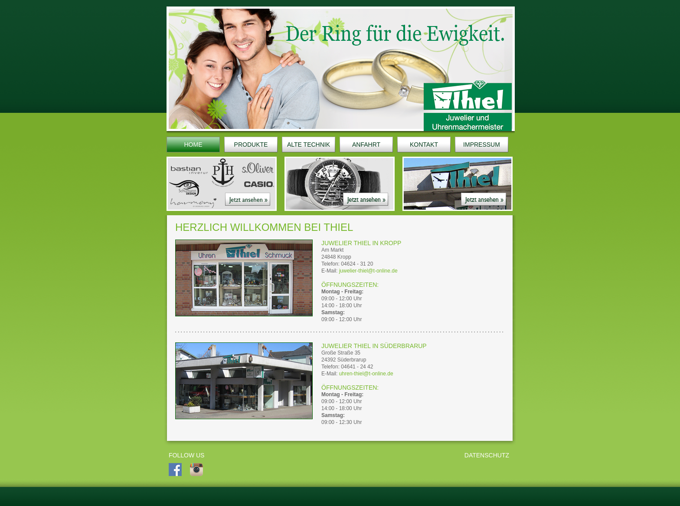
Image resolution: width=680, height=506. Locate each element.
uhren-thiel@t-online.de (366, 374)
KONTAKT (424, 144)
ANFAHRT (366, 144)
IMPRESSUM (481, 144)
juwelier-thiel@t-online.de (368, 271)
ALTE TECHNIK (308, 144)
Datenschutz (486, 455)
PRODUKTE (251, 144)
